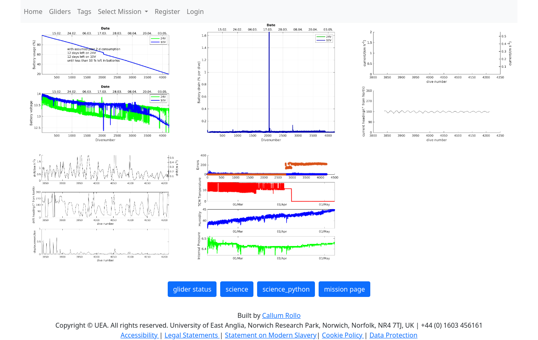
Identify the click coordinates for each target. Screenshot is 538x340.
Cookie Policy (343, 335)
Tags (84, 11)
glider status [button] (192, 289)
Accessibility (140, 335)
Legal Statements (191, 335)
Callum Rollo (281, 315)
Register (167, 11)
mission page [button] (344, 289)
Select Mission (120, 11)
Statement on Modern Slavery (271, 335)
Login (195, 11)
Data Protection (393, 335)
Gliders (60, 11)
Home (33, 11)
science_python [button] (286, 289)
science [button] (237, 289)
